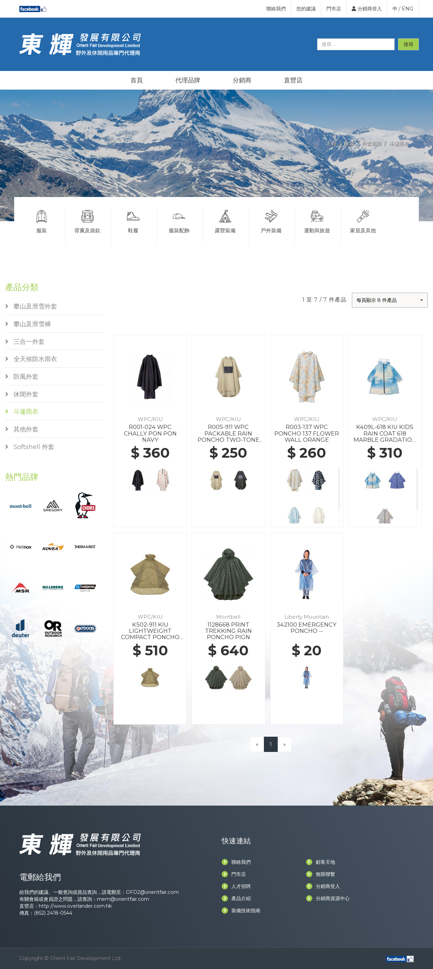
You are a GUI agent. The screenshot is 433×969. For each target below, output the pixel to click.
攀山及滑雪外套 (31, 306)
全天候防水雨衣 (31, 359)
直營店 (293, 80)
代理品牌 (187, 80)
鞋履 (133, 220)
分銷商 (242, 80)
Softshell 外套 (29, 447)
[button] (390, 300)
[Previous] (257, 744)
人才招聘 (236, 886)
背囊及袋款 (87, 220)
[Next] (284, 744)
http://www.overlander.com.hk (75, 906)
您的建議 (306, 9)
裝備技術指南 (241, 910)
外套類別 (371, 143)
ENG (407, 9)
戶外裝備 (271, 220)
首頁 (136, 80)
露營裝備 (225, 220)
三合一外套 (25, 342)
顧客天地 (320, 862)
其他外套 (21, 429)
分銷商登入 (367, 9)
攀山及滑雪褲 (28, 324)
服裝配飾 (179, 220)
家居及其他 (363, 220)
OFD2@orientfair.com (152, 892)
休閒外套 (21, 394)
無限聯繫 (320, 874)
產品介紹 (236, 898)
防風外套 (21, 376)
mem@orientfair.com (123, 899)
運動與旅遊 (317, 220)
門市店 (333, 9)
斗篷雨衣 (398, 143)
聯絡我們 (276, 9)
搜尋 (408, 44)
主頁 (331, 143)
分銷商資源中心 (328, 898)
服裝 (349, 143)
